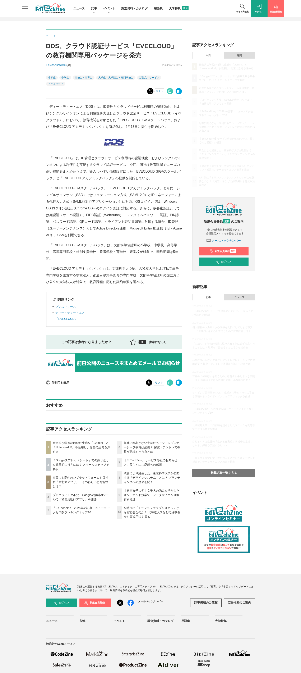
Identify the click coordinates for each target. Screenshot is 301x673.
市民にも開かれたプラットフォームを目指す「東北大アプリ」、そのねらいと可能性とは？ (80, 482)
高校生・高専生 (83, 77)
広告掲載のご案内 (239, 602)
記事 (94, 9)
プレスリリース (65, 306)
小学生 (52, 77)
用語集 (158, 8)
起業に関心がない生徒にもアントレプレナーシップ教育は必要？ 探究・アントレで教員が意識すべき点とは (152, 447)
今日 (208, 55)
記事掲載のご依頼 (206, 602)
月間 (239, 55)
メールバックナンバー (224, 240)
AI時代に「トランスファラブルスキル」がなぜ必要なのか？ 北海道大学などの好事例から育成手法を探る (152, 512)
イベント (109, 9)
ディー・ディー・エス (70, 312)
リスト (159, 91)
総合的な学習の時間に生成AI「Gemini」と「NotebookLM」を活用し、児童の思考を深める (81, 447)
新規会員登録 (222, 251)
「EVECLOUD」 (66, 318)
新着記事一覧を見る (223, 472)
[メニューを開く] (25, 8)
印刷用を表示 (57, 382)
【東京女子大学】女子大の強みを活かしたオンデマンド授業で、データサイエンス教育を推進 (151, 495)
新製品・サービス (149, 77)
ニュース (79, 8)
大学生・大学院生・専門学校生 (115, 77)
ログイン (223, 262)
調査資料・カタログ (134, 8)
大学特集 (179, 8)
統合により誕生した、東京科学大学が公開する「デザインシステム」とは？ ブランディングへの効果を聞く (152, 478)
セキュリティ (55, 83)
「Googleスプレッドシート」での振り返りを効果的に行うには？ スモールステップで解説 (81, 465)
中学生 (65, 77)
